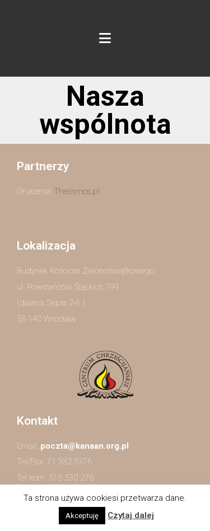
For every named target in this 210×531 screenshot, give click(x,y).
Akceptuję (82, 515)
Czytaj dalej (131, 515)
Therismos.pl (77, 191)
